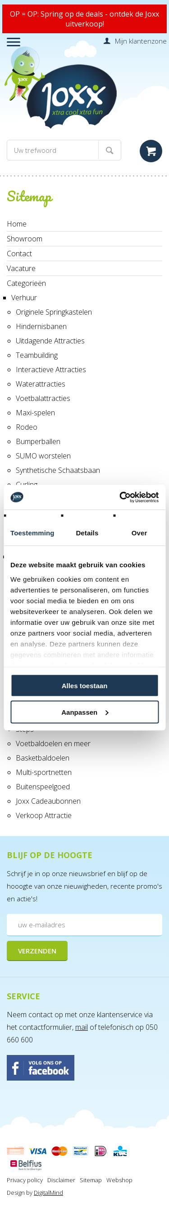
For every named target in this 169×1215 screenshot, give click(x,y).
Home (17, 224)
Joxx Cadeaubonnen (48, 801)
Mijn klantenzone (141, 40)
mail (81, 1027)
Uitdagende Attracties (50, 341)
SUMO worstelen (43, 456)
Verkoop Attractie (44, 815)
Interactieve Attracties (51, 369)
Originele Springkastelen (54, 312)
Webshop (119, 1180)
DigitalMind (48, 1192)
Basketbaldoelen (42, 758)
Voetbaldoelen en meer (53, 743)
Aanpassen (84, 712)
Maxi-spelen (35, 413)
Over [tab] (139, 533)
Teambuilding (37, 355)
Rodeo (26, 427)
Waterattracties (40, 384)
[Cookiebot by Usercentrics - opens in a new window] (120, 497)
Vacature (21, 268)
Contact (19, 253)
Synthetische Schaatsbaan (58, 470)
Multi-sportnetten (44, 772)
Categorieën (26, 283)
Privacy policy (25, 1180)
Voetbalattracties (43, 398)
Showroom (24, 239)
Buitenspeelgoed (43, 787)
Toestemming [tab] (32, 533)
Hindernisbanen (41, 326)
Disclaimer (61, 1180)
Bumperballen (38, 441)
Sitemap (91, 1180)
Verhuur (24, 298)
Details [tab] (87, 533)
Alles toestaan (85, 686)
